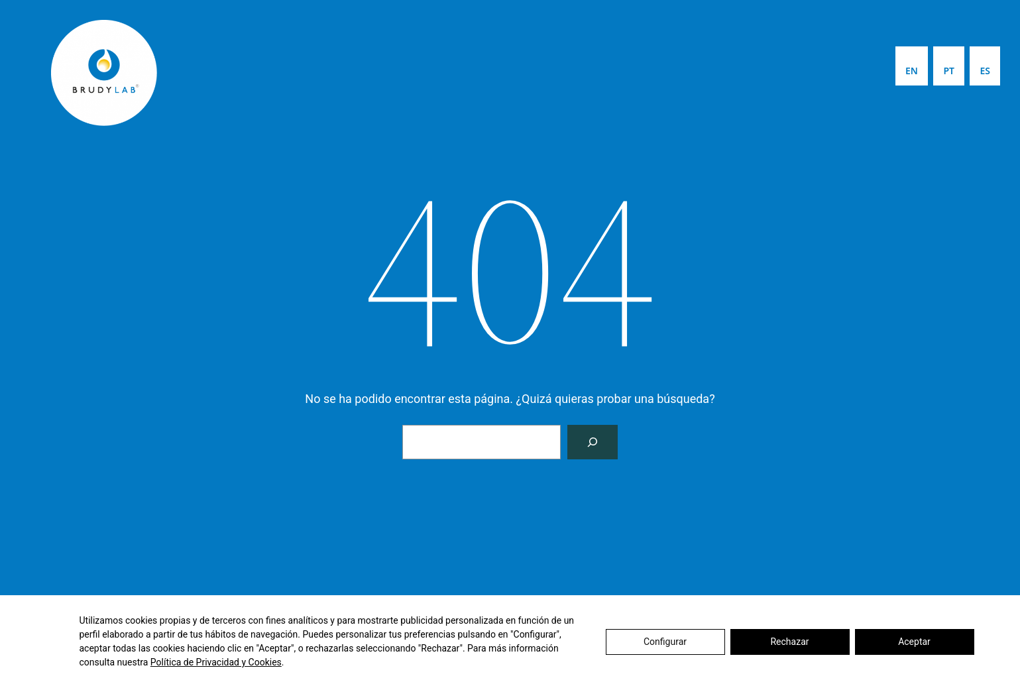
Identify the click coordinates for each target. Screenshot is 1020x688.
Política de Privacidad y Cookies (216, 662)
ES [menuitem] (985, 70)
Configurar (665, 641)
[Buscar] (592, 442)
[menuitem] (911, 66)
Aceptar (914, 641)
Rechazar (789, 641)
